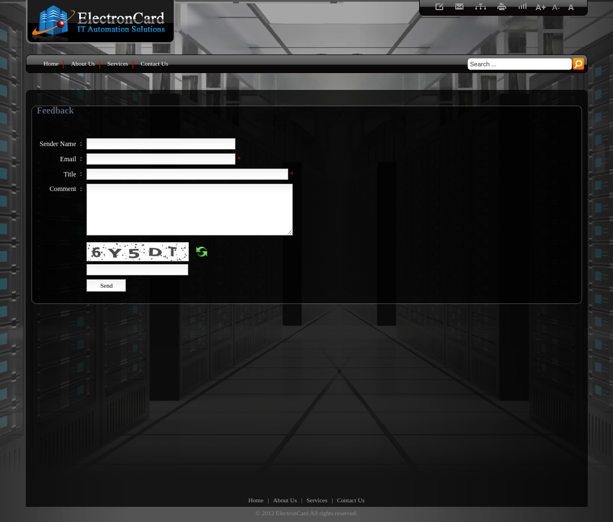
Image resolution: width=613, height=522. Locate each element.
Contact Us (351, 500)
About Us (285, 500)
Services (316, 500)
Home (256, 500)
